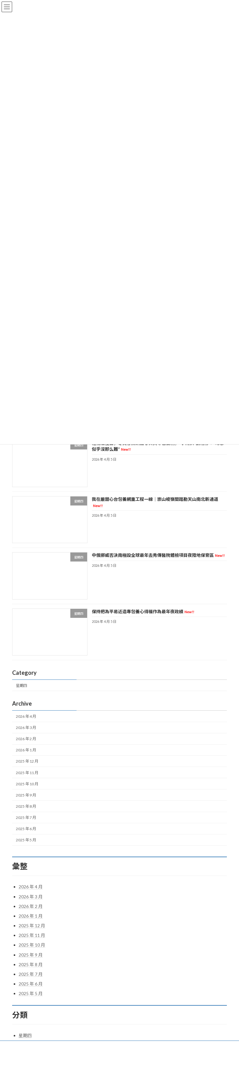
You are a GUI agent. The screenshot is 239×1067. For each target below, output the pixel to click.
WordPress (95, 1058)
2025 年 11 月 (27, 772)
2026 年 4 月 (26, 716)
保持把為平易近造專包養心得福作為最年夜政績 (143, 611)
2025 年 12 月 (27, 761)
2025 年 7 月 (26, 817)
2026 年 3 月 (26, 727)
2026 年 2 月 (26, 738)
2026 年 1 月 (26, 750)
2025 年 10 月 (27, 784)
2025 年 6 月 (26, 828)
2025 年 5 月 (26, 840)
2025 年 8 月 (26, 806)
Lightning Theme (120, 1058)
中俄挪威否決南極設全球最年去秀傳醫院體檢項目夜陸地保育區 (158, 555)
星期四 (21, 685)
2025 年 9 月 (26, 795)
